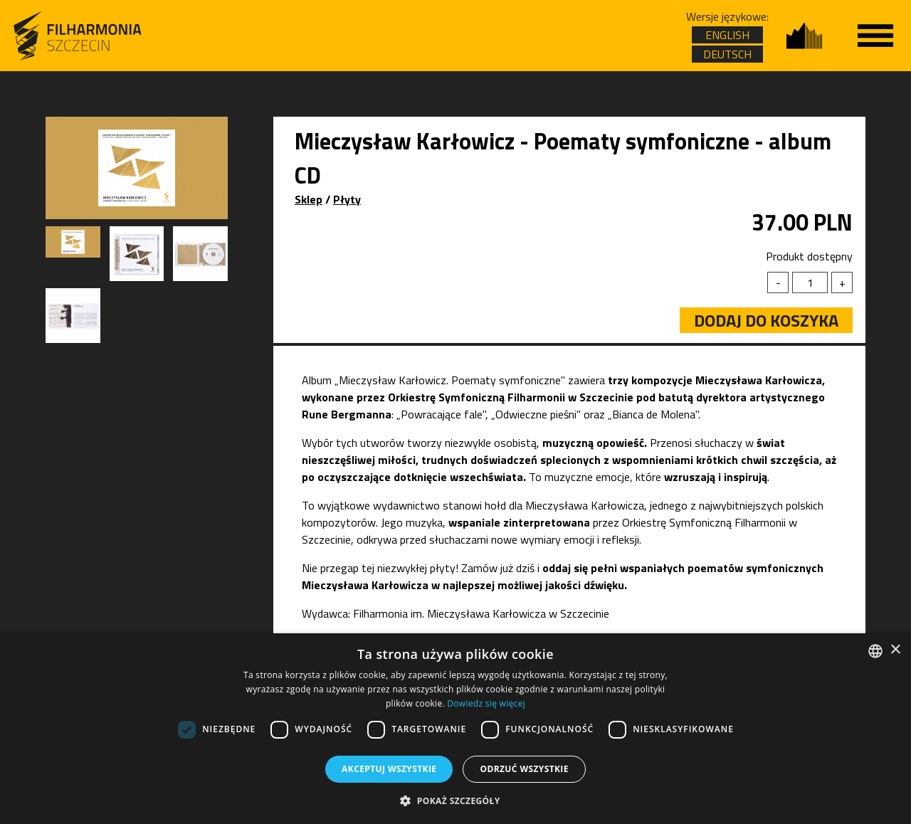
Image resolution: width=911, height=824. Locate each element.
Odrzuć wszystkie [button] (524, 769)
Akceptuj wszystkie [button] (389, 769)
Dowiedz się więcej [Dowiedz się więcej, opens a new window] (486, 703)
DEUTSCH (727, 54)
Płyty (347, 199)
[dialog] (455, 728)
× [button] (895, 650)
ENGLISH (727, 34)
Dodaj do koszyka (766, 320)
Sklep (308, 199)
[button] (455, 800)
